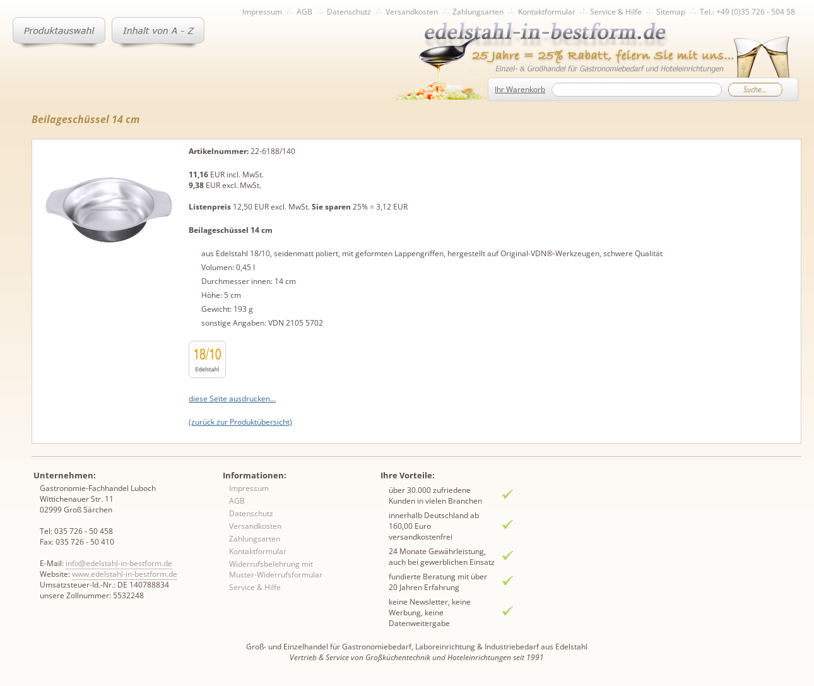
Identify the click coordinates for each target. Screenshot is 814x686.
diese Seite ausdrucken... (232, 398)
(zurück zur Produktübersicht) (240, 422)
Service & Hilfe (616, 11)
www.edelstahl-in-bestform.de (124, 574)
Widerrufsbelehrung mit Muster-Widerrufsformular (275, 569)
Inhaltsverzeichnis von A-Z (158, 33)
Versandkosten (412, 11)
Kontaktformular (546, 11)
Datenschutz (349, 11)
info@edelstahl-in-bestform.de (119, 563)
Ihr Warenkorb (520, 89)
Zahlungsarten (478, 11)
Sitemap (670, 11)
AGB (304, 11)
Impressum (262, 11)
